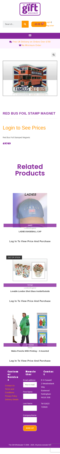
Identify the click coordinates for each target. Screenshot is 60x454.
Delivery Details (11, 399)
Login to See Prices (24, 128)
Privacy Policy (11, 396)
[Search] (25, 24)
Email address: (29, 380)
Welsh (30, 348)
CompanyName (29, 415)
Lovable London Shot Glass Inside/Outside (30, 291)
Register (50, 25)
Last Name (27, 403)
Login (48, 22)
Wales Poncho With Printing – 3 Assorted (30, 351)
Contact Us (10, 386)
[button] (30, 35)
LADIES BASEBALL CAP (30, 231)
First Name (27, 392)
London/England (30, 228)
